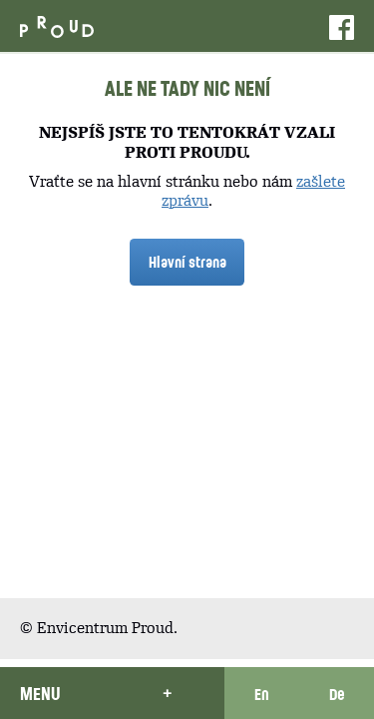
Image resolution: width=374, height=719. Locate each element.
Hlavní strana (187, 262)
